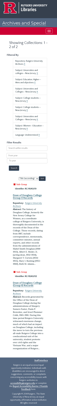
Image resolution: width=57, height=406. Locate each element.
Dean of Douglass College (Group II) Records (27, 284)
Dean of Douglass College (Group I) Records (27, 196)
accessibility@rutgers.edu (22, 383)
